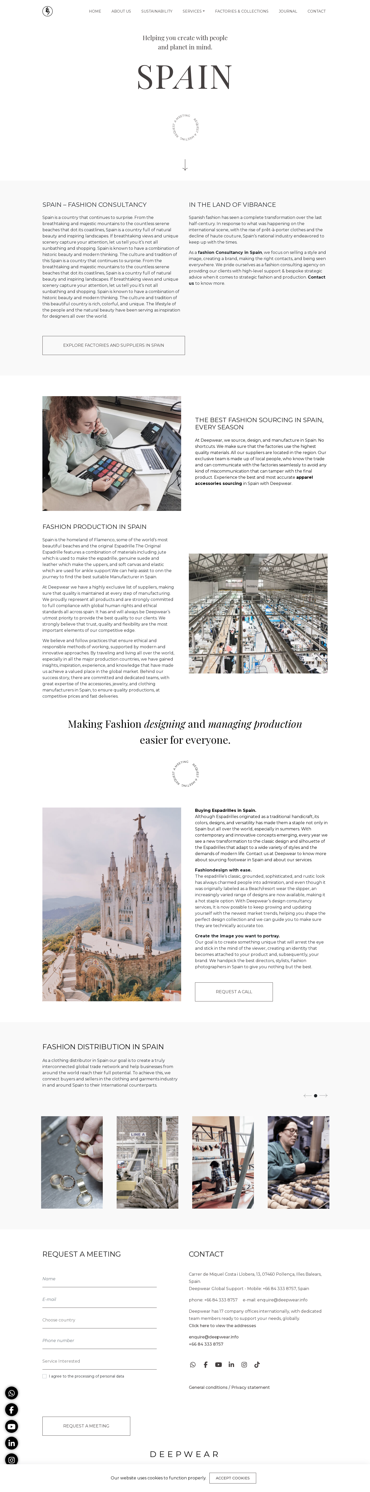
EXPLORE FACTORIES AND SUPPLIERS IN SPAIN (113, 345)
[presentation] (80, 1400)
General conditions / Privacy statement (229, 1387)
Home (95, 11)
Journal (288, 11)
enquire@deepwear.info (282, 1300)
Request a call (234, 991)
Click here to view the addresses (222, 1325)
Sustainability (156, 11)
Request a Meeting (86, 1428)
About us (121, 11)
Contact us (257, 853)
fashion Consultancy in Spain (230, 252)
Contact (317, 11)
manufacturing (154, 593)
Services (192, 11)
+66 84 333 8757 (221, 1300)
